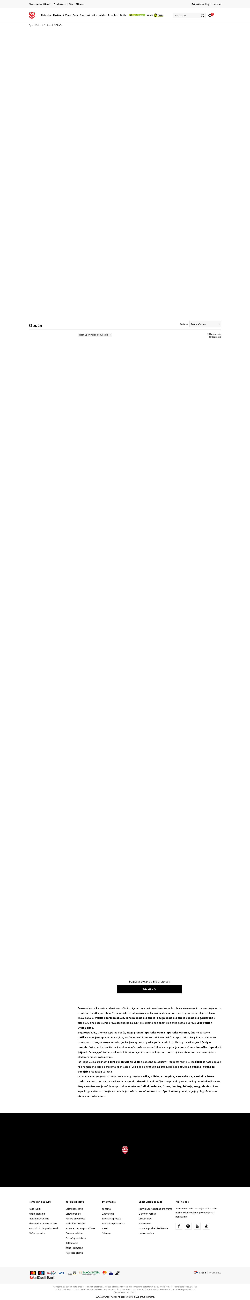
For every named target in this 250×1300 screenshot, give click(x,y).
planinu (206, 1086)
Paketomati (145, 1223)
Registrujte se (213, 4)
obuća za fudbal (138, 1086)
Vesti (105, 1228)
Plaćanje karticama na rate (43, 1223)
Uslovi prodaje (73, 1213)
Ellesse (209, 1076)
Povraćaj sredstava (76, 1238)
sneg (197, 1086)
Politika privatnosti (75, 1218)
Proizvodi (48, 25)
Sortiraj (184, 324)
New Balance (184, 1076)
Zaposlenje (108, 1213)
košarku (155, 1086)
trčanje (187, 1086)
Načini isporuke (37, 1233)
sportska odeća (155, 1032)
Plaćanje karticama (39, 1218)
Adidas (155, 1076)
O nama (106, 1208)
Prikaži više (149, 989)
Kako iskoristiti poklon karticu (44, 1228)
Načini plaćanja (37, 1213)
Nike (146, 1076)
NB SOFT (131, 1296)
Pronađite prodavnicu (113, 1223)
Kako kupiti (35, 1208)
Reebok (199, 1076)
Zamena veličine (74, 1233)
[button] (189, 15)
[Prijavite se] (210, 15)
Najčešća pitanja (74, 1252)
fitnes (166, 1086)
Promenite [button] (215, 1272)
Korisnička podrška (75, 1223)
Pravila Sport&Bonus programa (155, 1208)
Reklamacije (72, 1243)
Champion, (168, 1076)
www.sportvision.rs (111, 1296)
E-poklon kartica (147, 1213)
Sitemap (106, 1233)
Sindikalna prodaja (111, 1218)
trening (176, 1086)
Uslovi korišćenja (74, 1208)
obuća (199, 1061)
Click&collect (145, 1218)
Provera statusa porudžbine (80, 1228)
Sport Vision (35, 25)
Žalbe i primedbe (74, 1247)
